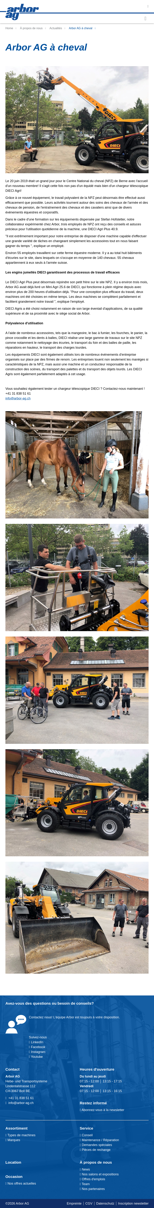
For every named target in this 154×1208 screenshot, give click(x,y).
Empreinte (74, 1203)
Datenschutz (105, 1203)
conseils (83, 1003)
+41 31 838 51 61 (21, 1098)
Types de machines (21, 1135)
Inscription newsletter (133, 1203)
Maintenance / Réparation (100, 1140)
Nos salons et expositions (99, 1174)
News (85, 1169)
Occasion (14, 1176)
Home (9, 28)
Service (86, 1128)
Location (13, 1162)
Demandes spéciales (97, 1145)
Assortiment (16, 1128)
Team (85, 1184)
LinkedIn (37, 1042)
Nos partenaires (92, 1189)
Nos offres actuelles (20, 1183)
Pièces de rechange (96, 1150)
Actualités (55, 28)
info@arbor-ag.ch (18, 398)
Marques (13, 1140)
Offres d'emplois (92, 1179)
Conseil (87, 1135)
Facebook (37, 1047)
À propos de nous (31, 28)
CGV (88, 1203)
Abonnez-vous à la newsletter (102, 1110)
